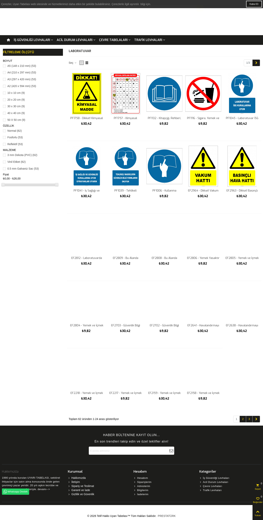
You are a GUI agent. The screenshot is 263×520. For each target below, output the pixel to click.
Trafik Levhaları (148, 40)
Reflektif (15, 144)
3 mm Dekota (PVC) (22, 155)
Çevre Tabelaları (113, 40)
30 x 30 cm (16, 106)
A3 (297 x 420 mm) (21, 79)
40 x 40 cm (16, 113)
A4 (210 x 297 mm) (21, 72)
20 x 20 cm (16, 99)
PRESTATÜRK (166, 515)
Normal (14, 130)
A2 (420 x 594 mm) (21, 86)
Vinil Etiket (16, 161)
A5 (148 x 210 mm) (21, 65)
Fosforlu (15, 137)
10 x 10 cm (16, 92)
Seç (73, 62)
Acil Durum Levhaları (74, 40)
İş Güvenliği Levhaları (32, 40)
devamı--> (44, 489)
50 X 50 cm (16, 119)
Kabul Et (254, 4)
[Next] (256, 62)
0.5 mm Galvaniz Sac (23, 168)
